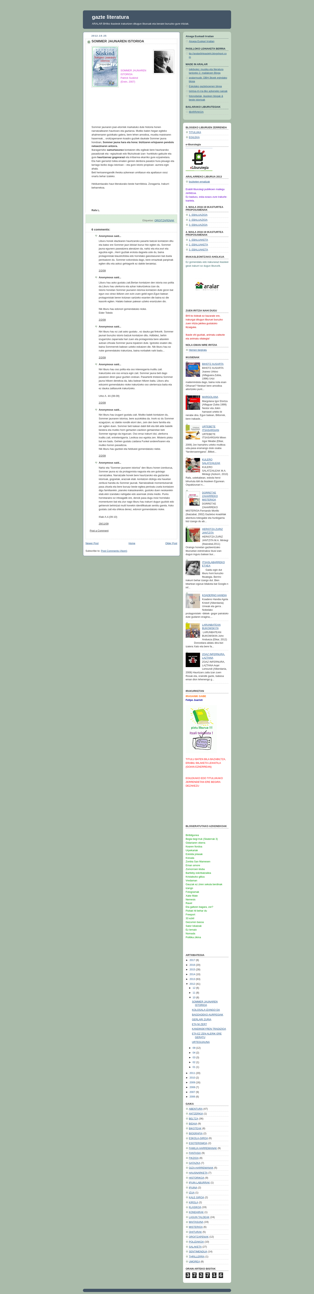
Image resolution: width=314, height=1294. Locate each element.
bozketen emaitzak (199, 181)
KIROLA (193, 1202)
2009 (193, 1082)
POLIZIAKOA (196, 1241)
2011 (193, 1073)
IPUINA (193, 1187)
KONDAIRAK (196, 1212)
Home (132, 543)
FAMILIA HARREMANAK (203, 1148)
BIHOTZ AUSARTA (212, 364)
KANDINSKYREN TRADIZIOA (209, 1029)
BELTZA (193, 1118)
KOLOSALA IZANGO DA (206, 1010)
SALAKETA (195, 1246)
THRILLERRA (196, 1256)
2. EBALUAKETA (198, 244)
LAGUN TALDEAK (199, 1217)
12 (194, 988)
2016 (193, 965)
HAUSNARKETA (198, 1172)
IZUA (192, 1192)
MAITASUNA (196, 1222)
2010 (193, 1077)
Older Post (171, 543)
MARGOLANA (210, 397)
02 (194, 1062)
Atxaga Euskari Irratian (201, 41)
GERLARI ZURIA (201, 1019)
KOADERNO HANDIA (214, 595)
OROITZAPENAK (164, 220)
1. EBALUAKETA (198, 239)
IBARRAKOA (196, 112)
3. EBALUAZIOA (198, 224)
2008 (193, 1087)
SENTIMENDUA (198, 1251)
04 (194, 1052)
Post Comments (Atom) (114, 551)
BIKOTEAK (195, 1128)
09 (194, 1048)
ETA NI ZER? (199, 1024)
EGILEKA (194, 137)
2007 (193, 1092)
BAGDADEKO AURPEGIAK (207, 1014)
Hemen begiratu (198, 350)
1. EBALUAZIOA (198, 215)
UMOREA (194, 1261)
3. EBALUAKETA (198, 249)
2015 (193, 969)
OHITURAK (195, 1232)
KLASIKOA (195, 1207)
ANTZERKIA (196, 1113)
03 (194, 1057)
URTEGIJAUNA (201, 1042)
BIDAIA (193, 1123)
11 (194, 992)
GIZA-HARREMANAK (201, 1167)
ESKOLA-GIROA (198, 1138)
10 (194, 997)
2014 (193, 974)
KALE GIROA (196, 1197)
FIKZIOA (194, 1158)
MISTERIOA (196, 1227)
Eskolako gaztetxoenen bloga (205, 86)
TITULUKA (195, 132)
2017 (193, 960)
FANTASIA (195, 1153)
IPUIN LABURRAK (199, 1182)
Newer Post (92, 543)
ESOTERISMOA (198, 1143)
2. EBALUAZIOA (198, 219)
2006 (193, 1096)
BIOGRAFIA (196, 1133)
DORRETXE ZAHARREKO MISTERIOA (210, 496)
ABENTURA (196, 1108)
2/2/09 (102, 270)
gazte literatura (110, 17)
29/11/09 (104, 523)
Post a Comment (99, 530)
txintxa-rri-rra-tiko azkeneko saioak (208, 91)
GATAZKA (194, 1163)
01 (194, 1067)
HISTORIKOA (196, 1177)
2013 (193, 979)
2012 (193, 984)
